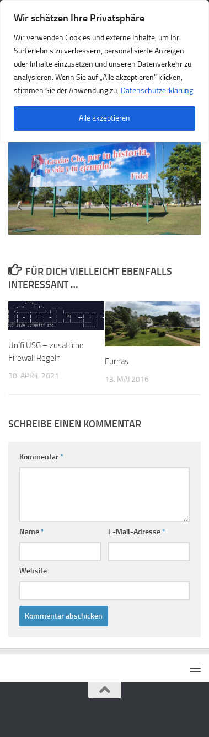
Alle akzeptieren (104, 118)
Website (33, 571)
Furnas (116, 361)
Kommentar (41, 457)
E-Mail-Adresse (136, 532)
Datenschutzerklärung (157, 90)
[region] (104, 71)
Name (31, 532)
